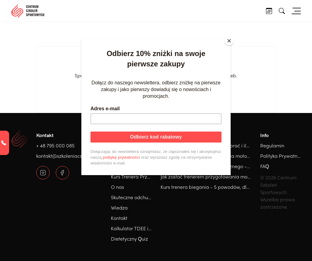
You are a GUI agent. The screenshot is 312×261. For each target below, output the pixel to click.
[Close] (229, 40)
